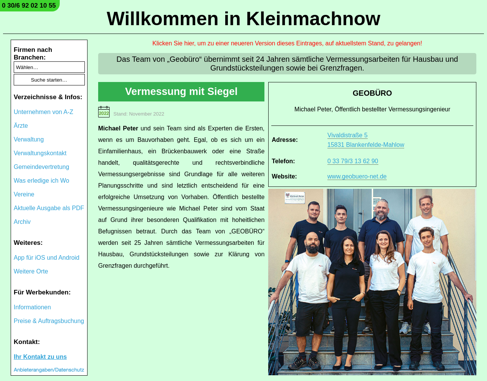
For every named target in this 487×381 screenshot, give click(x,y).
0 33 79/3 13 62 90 (353, 161)
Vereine (24, 194)
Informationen (32, 307)
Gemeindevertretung (41, 167)
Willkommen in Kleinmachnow (243, 18)
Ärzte (21, 125)
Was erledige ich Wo (41, 180)
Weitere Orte (31, 271)
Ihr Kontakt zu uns (40, 357)
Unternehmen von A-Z (43, 112)
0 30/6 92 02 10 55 (29, 5)
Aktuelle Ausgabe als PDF (49, 208)
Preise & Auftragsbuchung (49, 321)
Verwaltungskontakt (40, 153)
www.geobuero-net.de (357, 176)
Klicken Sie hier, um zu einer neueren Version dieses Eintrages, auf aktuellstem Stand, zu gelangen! (287, 43)
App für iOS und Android (47, 257)
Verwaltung (29, 139)
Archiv (22, 222)
